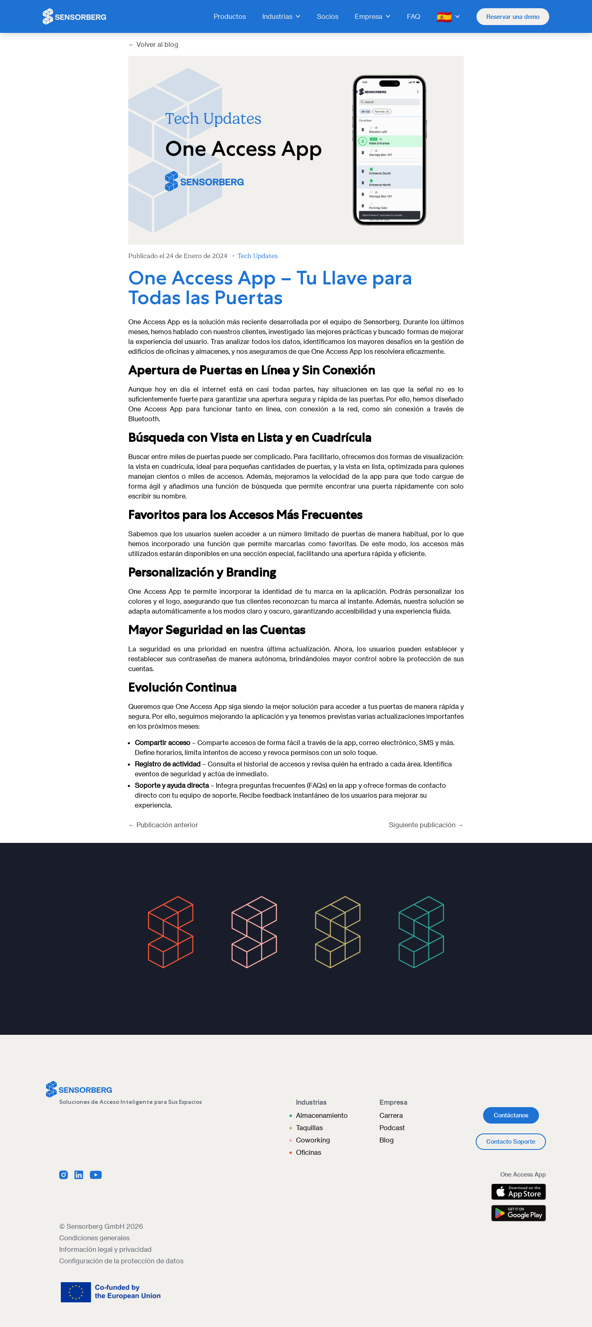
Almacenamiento (322, 1115)
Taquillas (309, 1127)
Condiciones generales (94, 1238)
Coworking (313, 1140)
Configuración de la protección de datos (121, 1261)
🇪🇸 (448, 16)
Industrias (281, 16)
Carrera (391, 1115)
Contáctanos (511, 1115)
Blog (386, 1140)
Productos (230, 16)
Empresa (373, 16)
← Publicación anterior (163, 825)
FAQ (413, 16)
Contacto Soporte (510, 1141)
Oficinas (308, 1152)
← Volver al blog (153, 44)
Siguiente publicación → (426, 825)
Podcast (392, 1127)
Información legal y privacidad (105, 1249)
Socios (327, 16)
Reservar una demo (512, 16)
